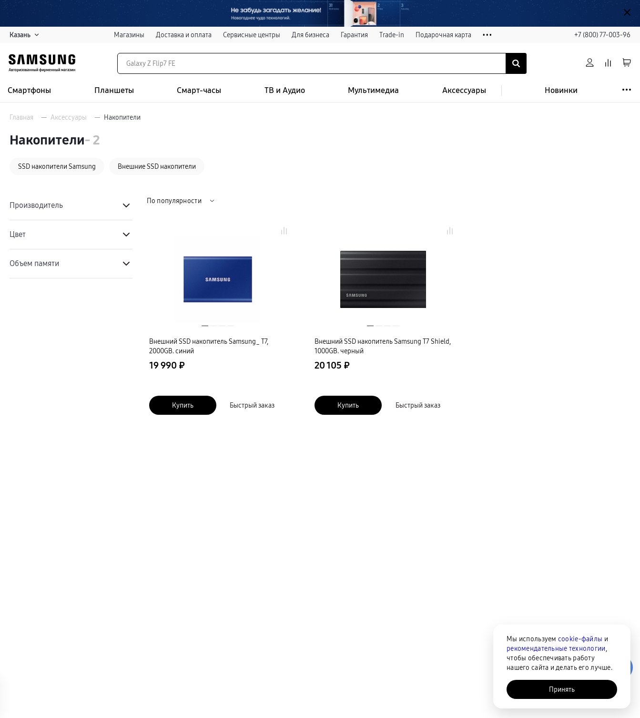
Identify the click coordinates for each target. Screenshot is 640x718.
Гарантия (354, 35)
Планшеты (114, 90)
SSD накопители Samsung (57, 166)
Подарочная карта (443, 35)
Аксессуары (464, 90)
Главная (21, 117)
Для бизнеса (310, 35)
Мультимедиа (373, 90)
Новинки (561, 90)
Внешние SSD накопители (157, 166)
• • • (487, 35)
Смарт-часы (199, 90)
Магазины (129, 35)
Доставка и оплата (184, 35)
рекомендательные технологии (556, 648)
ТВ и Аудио (284, 90)
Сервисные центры (251, 35)
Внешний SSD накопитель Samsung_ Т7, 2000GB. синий (208, 346)
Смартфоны (29, 90)
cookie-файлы (580, 639)
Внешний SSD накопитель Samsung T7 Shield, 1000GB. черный (383, 346)
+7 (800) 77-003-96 (602, 35)
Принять (562, 689)
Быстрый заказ (252, 405)
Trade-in (391, 35)
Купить (182, 405)
